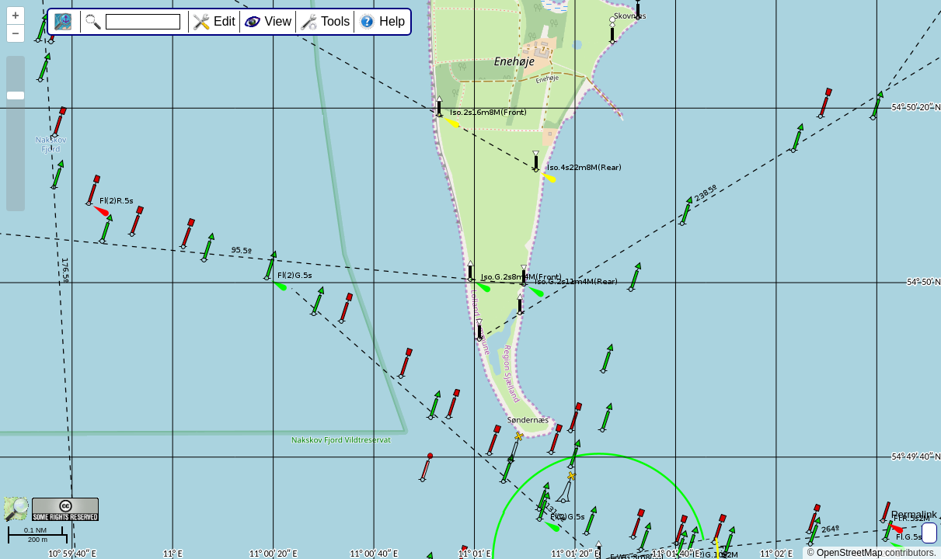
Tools (335, 21)
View (278, 21)
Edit (224, 21)
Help (392, 21)
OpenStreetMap (850, 552)
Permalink (914, 514)
